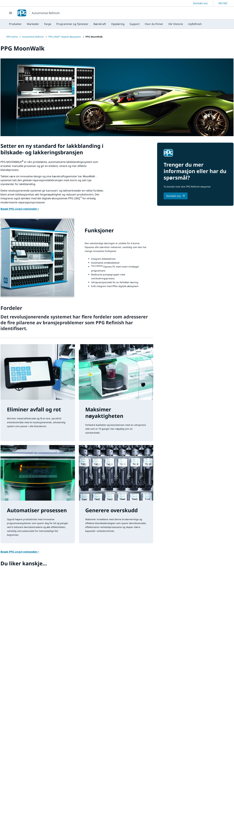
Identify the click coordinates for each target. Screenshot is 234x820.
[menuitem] (15, 24)
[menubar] (105, 24)
